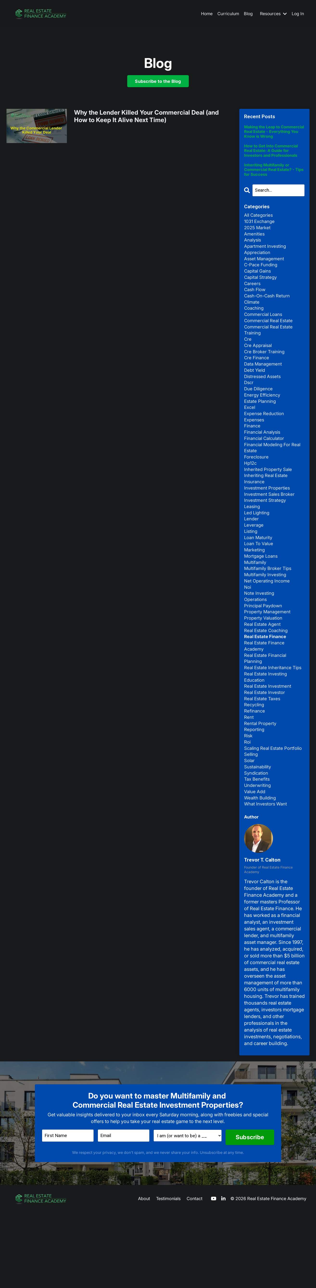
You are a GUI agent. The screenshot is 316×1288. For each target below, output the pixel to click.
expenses (254, 448)
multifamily (256, 603)
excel (250, 434)
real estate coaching (267, 677)
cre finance (257, 380)
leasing (252, 542)
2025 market (258, 239)
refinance (255, 771)
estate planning (261, 428)
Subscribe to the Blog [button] (158, 81)
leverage (254, 562)
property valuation (264, 664)
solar (250, 832)
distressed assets (263, 401)
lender (251, 556)
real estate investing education (267, 734)
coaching (255, 326)
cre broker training (265, 374)
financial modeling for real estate (269, 478)
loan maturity (259, 576)
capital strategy (261, 293)
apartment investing (266, 259)
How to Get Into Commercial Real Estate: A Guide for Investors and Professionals (273, 158)
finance (253, 455)
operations (256, 643)
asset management (265, 272)
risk (248, 798)
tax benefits (257, 852)
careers (252, 299)
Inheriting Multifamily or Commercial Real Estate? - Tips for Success (271, 178)
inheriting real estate (267, 508)
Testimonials (168, 1274)
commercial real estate (270, 340)
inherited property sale (269, 502)
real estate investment (269, 744)
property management (268, 657)
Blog (247, 13)
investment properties (268, 522)
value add (255, 866)
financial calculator (266, 468)
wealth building (261, 873)
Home (205, 13)
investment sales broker (270, 529)
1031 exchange (260, 232)
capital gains (259, 286)
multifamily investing (267, 616)
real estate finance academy (265, 694)
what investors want (267, 879)
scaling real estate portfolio (265, 815)
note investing (260, 637)
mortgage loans (262, 596)
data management (264, 387)
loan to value (260, 583)
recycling (255, 765)
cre (248, 360)
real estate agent (263, 670)
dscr (249, 407)
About (144, 1274)
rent (249, 778)
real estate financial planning (267, 707)
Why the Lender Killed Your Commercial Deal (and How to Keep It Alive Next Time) (147, 118)
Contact (194, 1274)
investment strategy (266, 535)
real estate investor (265, 751)
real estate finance (266, 684)
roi (247, 805)
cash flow (256, 306)
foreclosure (257, 488)
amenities (255, 245)
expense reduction (265, 441)
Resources (273, 13)
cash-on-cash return (269, 313)
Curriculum (227, 13)
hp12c (251, 495)
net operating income (268, 623)
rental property (261, 785)
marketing (255, 589)
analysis (253, 252)
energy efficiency (263, 421)
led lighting (258, 549)
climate (252, 320)
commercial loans (264, 333)
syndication (257, 846)
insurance (255, 515)
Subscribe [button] (249, 1212)
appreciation (258, 266)
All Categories (259, 225)
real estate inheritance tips (269, 721)
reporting (255, 792)
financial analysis (264, 461)
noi (248, 630)
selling (251, 825)
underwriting (258, 859)
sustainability (259, 839)
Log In (297, 13)
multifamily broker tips (269, 610)
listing (251, 569)
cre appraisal (259, 367)
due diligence (259, 414)
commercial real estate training (270, 350)
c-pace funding (262, 279)
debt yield (255, 394)
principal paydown (265, 650)
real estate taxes (263, 758)
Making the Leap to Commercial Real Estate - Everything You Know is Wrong (270, 135)
